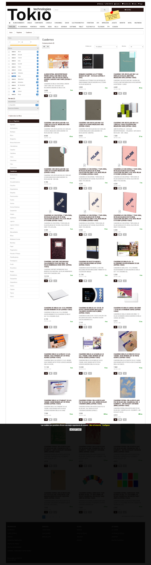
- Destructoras (13, 175)
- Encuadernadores (14, 182)
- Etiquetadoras (13, 189)
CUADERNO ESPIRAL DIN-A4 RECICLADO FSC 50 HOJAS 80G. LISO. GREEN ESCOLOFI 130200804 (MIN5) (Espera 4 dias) (93, 402)
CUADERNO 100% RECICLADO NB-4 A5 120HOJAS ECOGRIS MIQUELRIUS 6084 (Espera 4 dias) (56, 170)
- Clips (11, 164)
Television (101, 27)
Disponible (12, 105)
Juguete (114, 23)
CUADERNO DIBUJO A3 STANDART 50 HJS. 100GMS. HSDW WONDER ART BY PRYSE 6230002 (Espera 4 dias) (58, 402)
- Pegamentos (13, 250)
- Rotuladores (13, 275)
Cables (29, 23)
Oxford (15, 91)
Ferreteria (90, 23)
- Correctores (13, 167)
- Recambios (13, 268)
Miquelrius (16, 79)
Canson (16, 58)
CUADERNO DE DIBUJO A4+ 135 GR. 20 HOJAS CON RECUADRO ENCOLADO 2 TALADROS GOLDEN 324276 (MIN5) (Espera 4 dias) (91, 310)
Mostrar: (124, 46)
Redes (50, 27)
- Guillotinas (12, 218)
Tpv (108, 27)
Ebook (67, 23)
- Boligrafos (12, 139)
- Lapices (11, 221)
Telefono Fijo (90, 27)
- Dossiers (12, 178)
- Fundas (11, 200)
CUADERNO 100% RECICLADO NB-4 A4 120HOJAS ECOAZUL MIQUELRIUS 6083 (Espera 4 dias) (56, 124)
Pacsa (15, 95)
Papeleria (12, 27)
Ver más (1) (11, 98)
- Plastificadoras (13, 257)
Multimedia (138, 23)
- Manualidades (13, 232)
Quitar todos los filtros (15, 116)
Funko (15, 67)
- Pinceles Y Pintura (14, 253)
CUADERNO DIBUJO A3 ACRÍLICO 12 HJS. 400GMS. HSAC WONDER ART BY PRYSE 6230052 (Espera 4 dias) (57, 355)
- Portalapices (13, 261)
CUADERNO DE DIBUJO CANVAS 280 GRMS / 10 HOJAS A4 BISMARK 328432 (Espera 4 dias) (127, 309)
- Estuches (12, 185)
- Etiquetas (12, 192)
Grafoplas (16, 73)
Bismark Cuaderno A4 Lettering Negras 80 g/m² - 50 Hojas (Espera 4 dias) (92, 76)
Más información (95, 425)
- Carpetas (12, 150)
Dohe (15, 61)
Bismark (16, 55)
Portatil (42, 27)
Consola (49, 23)
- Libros (11, 228)
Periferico (33, 27)
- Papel (11, 246)
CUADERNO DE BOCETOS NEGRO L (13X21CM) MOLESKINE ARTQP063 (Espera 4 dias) (90, 263)
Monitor (122, 23)
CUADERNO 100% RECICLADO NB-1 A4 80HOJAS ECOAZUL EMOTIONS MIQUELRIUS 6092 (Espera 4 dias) (126, 76)
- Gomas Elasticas (14, 207)
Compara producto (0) (48, 43)
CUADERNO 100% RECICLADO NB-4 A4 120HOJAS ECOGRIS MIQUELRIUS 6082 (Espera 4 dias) (91, 124)
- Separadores (13, 282)
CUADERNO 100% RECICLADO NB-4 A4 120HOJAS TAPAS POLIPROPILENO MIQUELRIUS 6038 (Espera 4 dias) (126, 124)
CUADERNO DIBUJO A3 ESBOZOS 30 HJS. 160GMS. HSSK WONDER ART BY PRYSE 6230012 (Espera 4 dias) (127, 355)
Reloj (56, 27)
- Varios (11, 296)
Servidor (64, 27)
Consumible (58, 23)
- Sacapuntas (13, 278)
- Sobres (11, 286)
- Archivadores (13, 128)
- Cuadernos (13, 171)
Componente (39, 23)
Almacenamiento (18, 23)
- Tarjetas (12, 289)
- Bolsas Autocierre (14, 142)
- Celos (11, 157)
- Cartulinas (12, 153)
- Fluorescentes (13, 196)
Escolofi (16, 64)
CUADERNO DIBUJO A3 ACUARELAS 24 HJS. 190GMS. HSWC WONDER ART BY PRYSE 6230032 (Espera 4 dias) (91, 355)
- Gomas (11, 203)
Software (73, 27)
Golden (16, 70)
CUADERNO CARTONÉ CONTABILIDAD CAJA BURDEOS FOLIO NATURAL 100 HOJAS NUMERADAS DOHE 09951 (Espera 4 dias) (58, 264)
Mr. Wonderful (17, 85)
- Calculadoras (13, 146)
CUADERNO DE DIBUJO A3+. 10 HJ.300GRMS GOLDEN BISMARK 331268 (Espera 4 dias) (126, 263)
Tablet (81, 27)
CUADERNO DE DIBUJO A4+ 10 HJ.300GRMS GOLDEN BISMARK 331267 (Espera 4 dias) (58, 309)
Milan (15, 76)
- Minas (11, 235)
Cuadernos (29, 32)
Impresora (105, 23)
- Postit (11, 264)
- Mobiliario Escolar (14, 239)
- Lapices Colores (14, 225)
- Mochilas (12, 243)
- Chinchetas (12, 160)
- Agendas (12, 124)
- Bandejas (12, 132)
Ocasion (115, 27)
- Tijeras (11, 293)
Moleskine (16, 82)
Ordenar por (88, 46)
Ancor (15, 52)
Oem (15, 88)
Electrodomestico (78, 23)
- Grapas (11, 214)
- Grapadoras (13, 210)
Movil (130, 23)
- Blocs (11, 135)
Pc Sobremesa (22, 27)
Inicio (10, 32)
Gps (98, 23)
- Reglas (11, 271)
